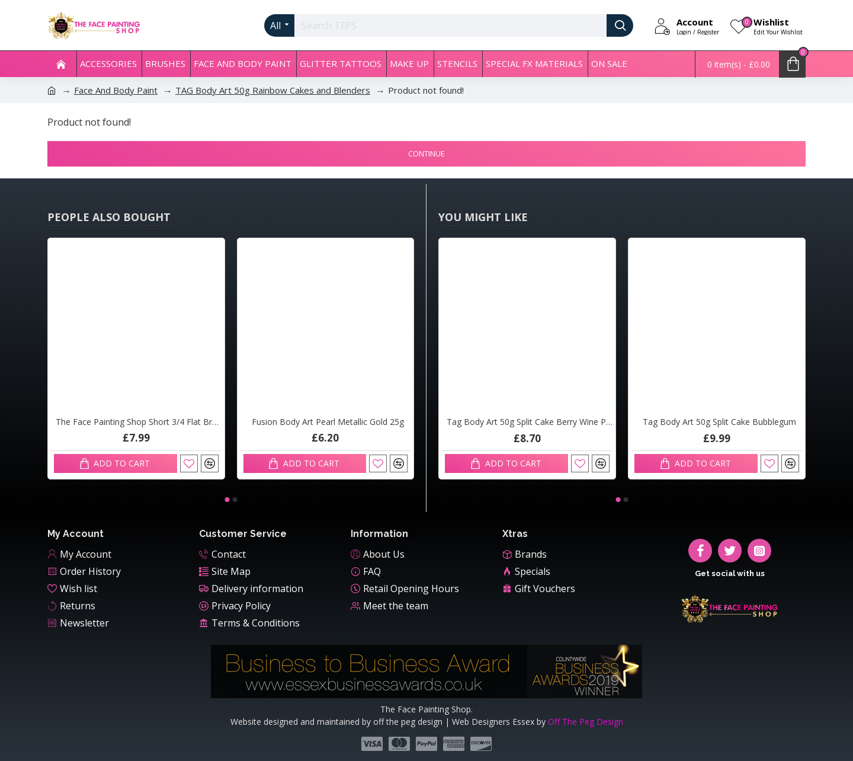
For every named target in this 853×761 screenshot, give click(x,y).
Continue (426, 153)
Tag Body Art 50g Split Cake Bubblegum (719, 422)
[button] (227, 499)
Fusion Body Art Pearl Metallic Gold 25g (328, 422)
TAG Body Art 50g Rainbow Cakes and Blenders (272, 90)
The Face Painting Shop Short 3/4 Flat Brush (139, 422)
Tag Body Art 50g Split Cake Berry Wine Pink (530, 422)
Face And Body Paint (116, 90)
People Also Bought (109, 217)
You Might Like (483, 217)
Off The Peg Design (585, 721)
